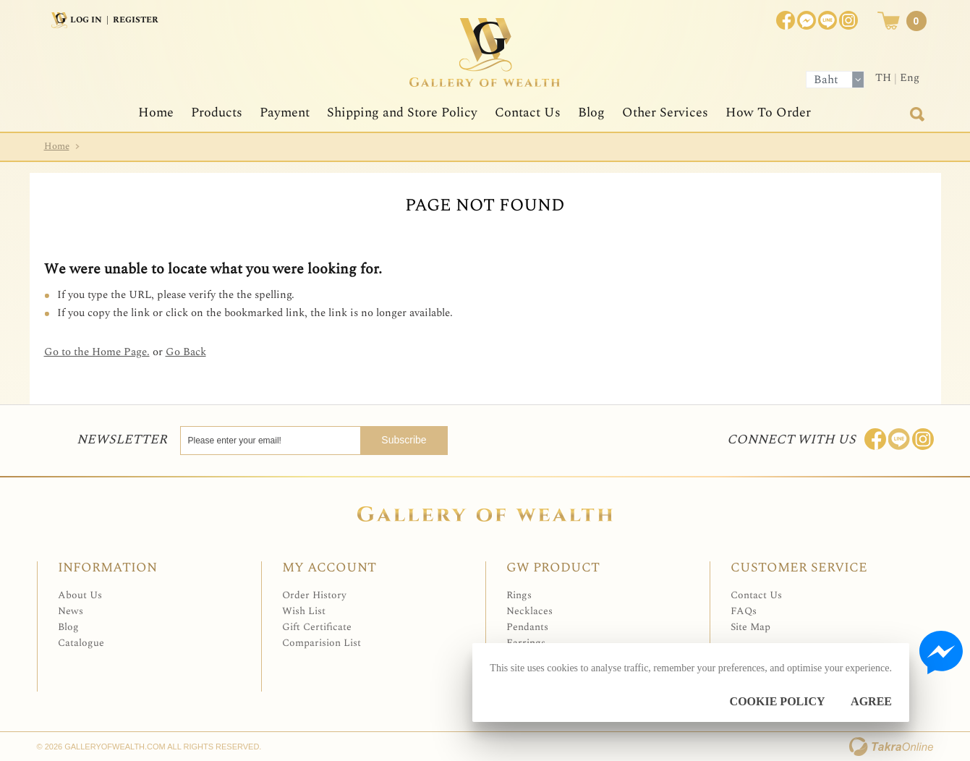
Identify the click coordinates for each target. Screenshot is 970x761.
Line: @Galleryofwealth (899, 439)
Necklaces (529, 610)
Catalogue (81, 642)
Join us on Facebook (806, 20)
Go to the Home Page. (97, 352)
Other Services (665, 112)
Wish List (304, 610)
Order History (314, 595)
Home (156, 112)
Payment (285, 112)
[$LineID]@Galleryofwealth (827, 20)
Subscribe (403, 440)
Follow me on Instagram (923, 439)
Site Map (750, 626)
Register (135, 20)
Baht (826, 80)
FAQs (744, 610)
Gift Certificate (317, 626)
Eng (909, 77)
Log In (86, 20)
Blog (591, 112)
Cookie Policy (777, 701)
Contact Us (528, 112)
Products (216, 112)
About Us (80, 595)
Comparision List (321, 642)
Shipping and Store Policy (402, 112)
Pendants (527, 626)
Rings (519, 595)
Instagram (848, 20)
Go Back (186, 352)
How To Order (768, 112)
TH (883, 77)
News (70, 610)
